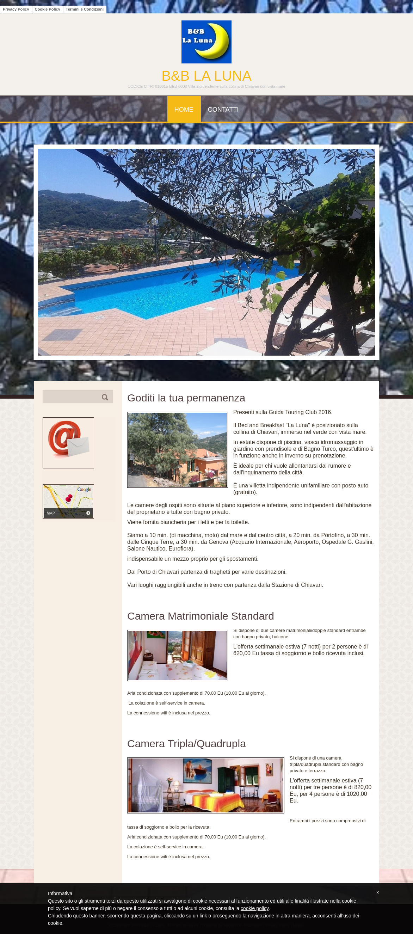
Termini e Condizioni (85, 9)
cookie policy (255, 908)
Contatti (223, 109)
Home (183, 109)
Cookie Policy (47, 9)
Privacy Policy (16, 9)
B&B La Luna (206, 76)
